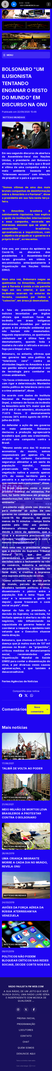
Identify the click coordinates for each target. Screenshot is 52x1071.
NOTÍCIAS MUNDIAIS (14, 117)
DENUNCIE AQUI (26, 1053)
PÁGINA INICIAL (26, 1018)
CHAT (26, 1041)
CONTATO (26, 1036)
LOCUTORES (26, 1030)
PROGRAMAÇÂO (26, 1024)
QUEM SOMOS (26, 1047)
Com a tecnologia (26, 1066)
